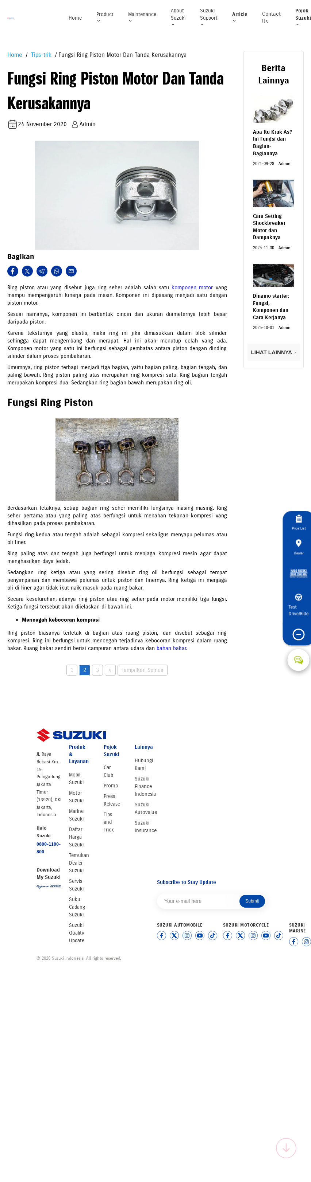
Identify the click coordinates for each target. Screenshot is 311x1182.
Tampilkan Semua (143, 670)
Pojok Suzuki (303, 17)
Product (105, 17)
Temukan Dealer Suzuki (79, 863)
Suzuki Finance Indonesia (145, 786)
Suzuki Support (209, 17)
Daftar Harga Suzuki (76, 837)
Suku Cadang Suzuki (77, 907)
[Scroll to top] (286, 1148)
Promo (111, 786)
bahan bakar (171, 648)
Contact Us (271, 18)
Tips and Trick (109, 822)
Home (75, 18)
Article (239, 17)
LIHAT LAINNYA (273, 352)
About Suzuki (178, 17)
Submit (252, 901)
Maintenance (142, 17)
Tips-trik (40, 54)
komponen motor (192, 287)
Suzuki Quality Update (76, 933)
